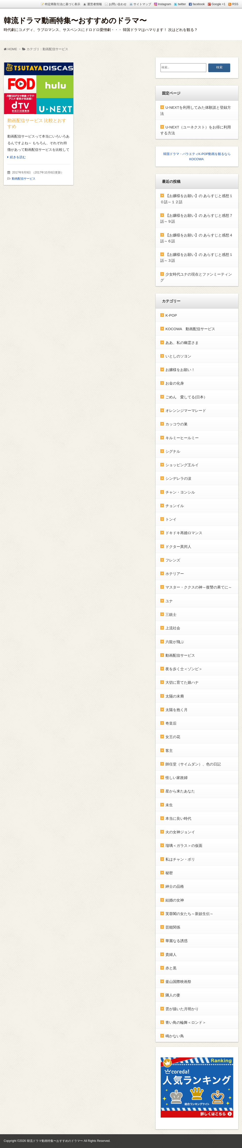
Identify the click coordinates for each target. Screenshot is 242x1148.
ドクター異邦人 (178, 546)
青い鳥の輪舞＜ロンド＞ (185, 1022)
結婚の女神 (174, 900)
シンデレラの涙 (178, 478)
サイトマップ (142, 4)
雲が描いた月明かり (182, 1009)
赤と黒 (171, 968)
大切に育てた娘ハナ (182, 682)
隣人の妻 (172, 995)
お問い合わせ (118, 4)
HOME (10, 49)
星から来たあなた (180, 791)
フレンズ (172, 560)
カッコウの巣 (176, 424)
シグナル (172, 451)
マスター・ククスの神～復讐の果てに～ (198, 587)
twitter (182, 4)
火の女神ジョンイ (180, 832)
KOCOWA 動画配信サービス (190, 329)
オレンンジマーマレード (185, 410)
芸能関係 (172, 927)
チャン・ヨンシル (180, 492)
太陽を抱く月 (176, 709)
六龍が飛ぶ (174, 641)
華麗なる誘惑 (176, 941)
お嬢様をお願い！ (180, 370)
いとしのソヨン (178, 356)
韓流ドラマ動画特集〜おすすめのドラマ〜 (75, 20)
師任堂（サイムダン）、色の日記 (193, 764)
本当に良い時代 (178, 818)
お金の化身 (174, 383)
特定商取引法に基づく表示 (62, 4)
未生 (169, 805)
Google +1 (219, 4)
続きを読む (18, 157)
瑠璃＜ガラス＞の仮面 (183, 845)
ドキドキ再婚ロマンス (183, 533)
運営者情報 (94, 4)
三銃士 (171, 614)
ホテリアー (174, 574)
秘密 (169, 873)
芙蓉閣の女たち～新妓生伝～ (189, 913)
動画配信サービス (23, 178)
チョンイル (174, 505)
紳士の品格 (174, 886)
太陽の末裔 (174, 696)
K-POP (171, 315)
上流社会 (172, 628)
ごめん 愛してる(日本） (186, 397)
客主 (169, 750)
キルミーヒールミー (182, 437)
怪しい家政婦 (176, 778)
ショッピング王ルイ (182, 465)
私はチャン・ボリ (180, 859)
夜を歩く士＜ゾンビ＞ (183, 669)
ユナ (169, 601)
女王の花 (172, 737)
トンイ (171, 519)
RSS (235, 4)
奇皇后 (171, 723)
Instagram (164, 4)
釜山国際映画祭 (178, 981)
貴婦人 (171, 954)
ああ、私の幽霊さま (182, 342)
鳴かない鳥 (174, 1036)
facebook (199, 4)
